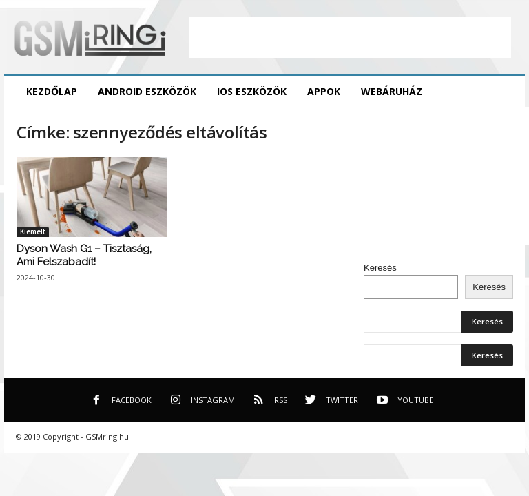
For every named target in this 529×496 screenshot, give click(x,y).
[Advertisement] (350, 37)
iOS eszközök (252, 91)
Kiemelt (32, 231)
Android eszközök (147, 91)
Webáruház (391, 91)
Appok (323, 91)
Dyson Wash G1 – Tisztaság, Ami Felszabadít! (84, 255)
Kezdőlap (51, 91)
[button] (504, 91)
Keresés (380, 267)
